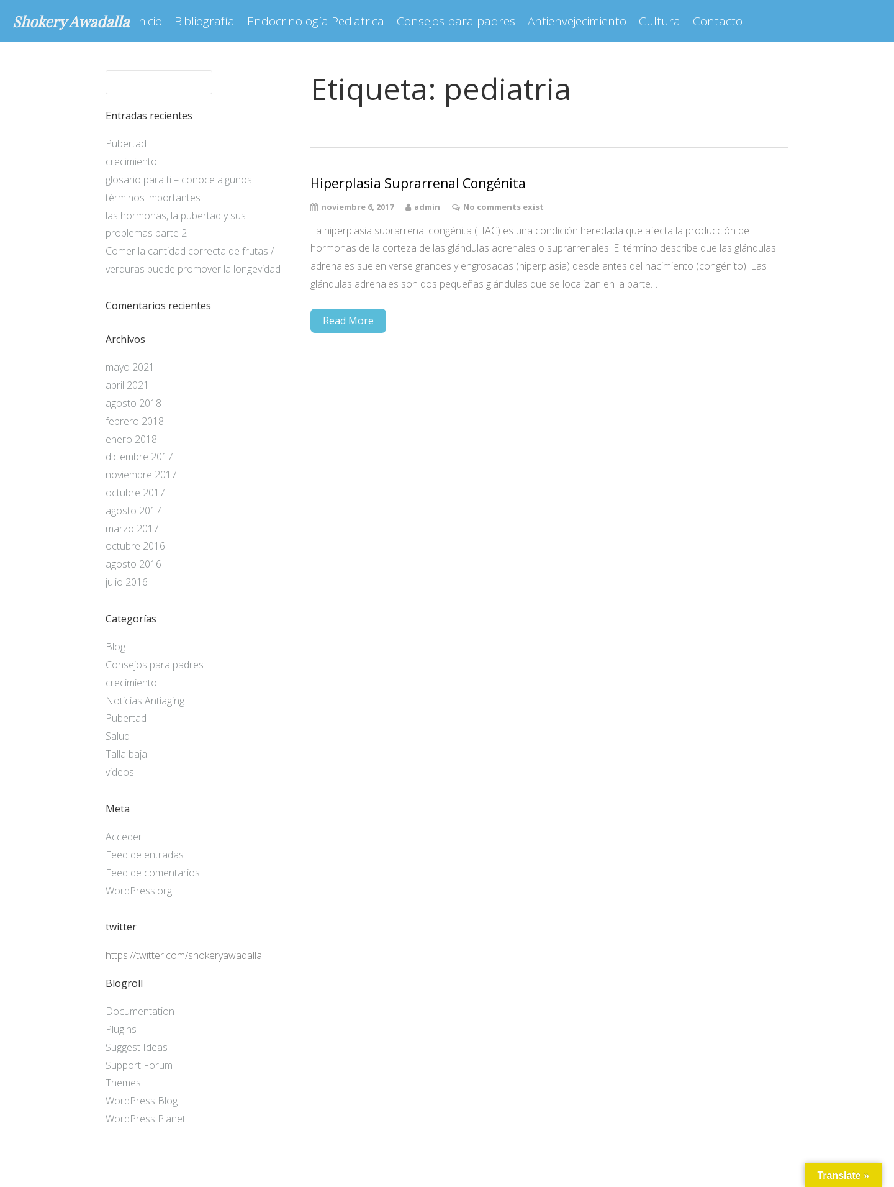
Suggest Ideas (137, 1047)
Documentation (140, 1011)
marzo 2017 (132, 528)
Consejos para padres (456, 21)
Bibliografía (204, 21)
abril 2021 (127, 385)
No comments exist (503, 206)
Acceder (124, 837)
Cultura (659, 21)
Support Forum (139, 1065)
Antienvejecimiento (577, 21)
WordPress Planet (146, 1119)
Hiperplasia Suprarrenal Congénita (418, 183)
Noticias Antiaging (145, 700)
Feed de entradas (145, 855)
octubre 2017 (135, 492)
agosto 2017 (133, 510)
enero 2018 (131, 439)
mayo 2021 (130, 367)
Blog (115, 646)
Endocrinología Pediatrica (315, 21)
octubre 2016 (135, 546)
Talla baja (126, 754)
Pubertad (126, 143)
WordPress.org (139, 891)
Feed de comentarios (153, 873)
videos (120, 772)
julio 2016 (127, 582)
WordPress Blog (142, 1100)
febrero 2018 (135, 421)
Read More (348, 320)
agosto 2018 (133, 403)
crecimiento (131, 161)
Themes (123, 1082)
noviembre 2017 (141, 474)
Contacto (718, 21)
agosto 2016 (133, 564)
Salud (118, 736)
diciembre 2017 (139, 456)
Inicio (148, 21)
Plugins (121, 1029)
